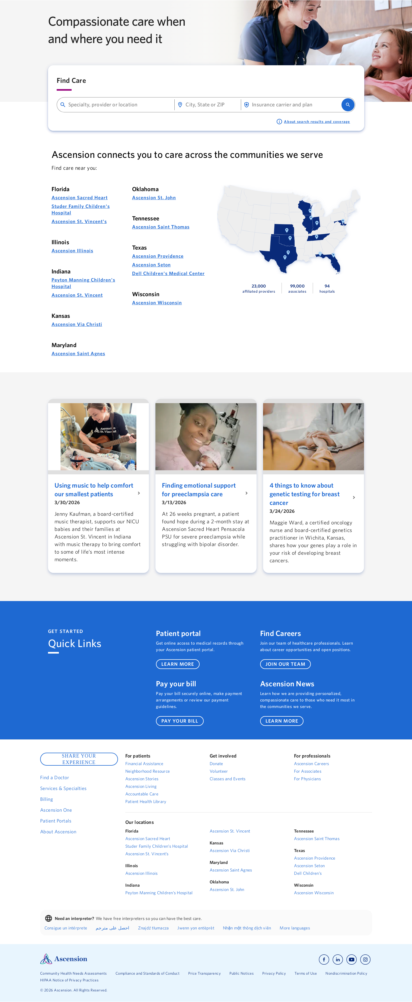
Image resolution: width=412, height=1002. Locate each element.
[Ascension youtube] (351, 959)
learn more (177, 664)
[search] (347, 104)
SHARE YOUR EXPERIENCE (79, 759)
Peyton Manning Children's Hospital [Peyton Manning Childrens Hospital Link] (83, 283)
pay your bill (179, 721)
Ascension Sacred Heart (80, 197)
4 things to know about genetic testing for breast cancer (305, 494)
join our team (285, 664)
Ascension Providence (158, 256)
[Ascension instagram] (365, 959)
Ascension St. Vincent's (79, 221)
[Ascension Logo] (63, 962)
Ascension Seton (151, 265)
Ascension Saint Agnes (78, 353)
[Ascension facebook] (324, 959)
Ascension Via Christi (77, 324)
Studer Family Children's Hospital (81, 209)
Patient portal (178, 633)
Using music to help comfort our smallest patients (94, 489)
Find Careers (280, 633)
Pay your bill (176, 683)
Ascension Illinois (72, 250)
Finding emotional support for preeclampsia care (199, 489)
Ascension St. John (154, 197)
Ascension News (287, 683)
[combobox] (119, 105)
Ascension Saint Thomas (161, 227)
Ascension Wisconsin (157, 302)
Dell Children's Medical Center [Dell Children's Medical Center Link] (168, 273)
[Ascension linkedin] (338, 959)
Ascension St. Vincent (77, 295)
